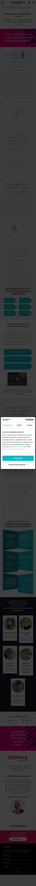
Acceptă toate (18, 458)
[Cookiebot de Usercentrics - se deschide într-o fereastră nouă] (25, 420)
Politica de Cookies (16, 446)
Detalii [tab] (19, 425)
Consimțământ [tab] (7, 425)
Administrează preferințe (18, 464)
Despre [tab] (29, 425)
